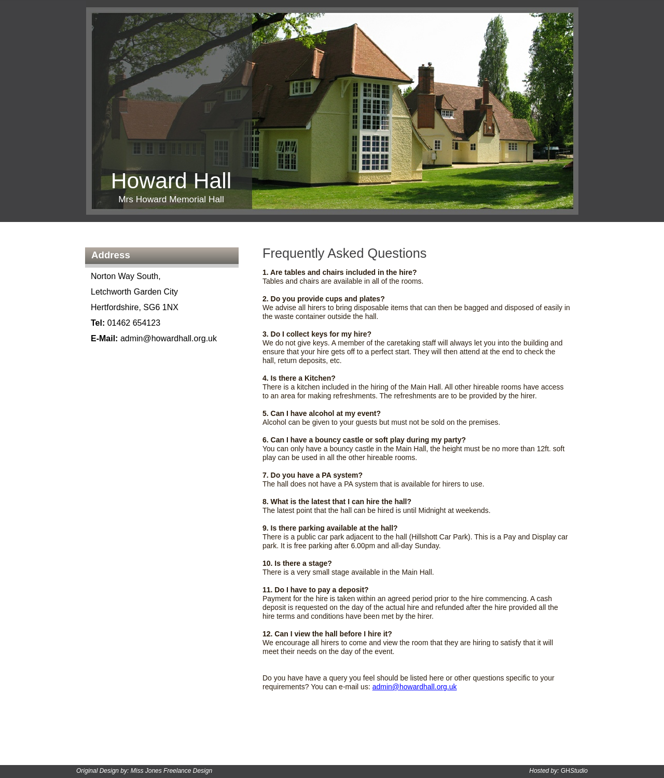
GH (574, 770)
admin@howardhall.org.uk (414, 687)
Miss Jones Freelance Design (171, 770)
